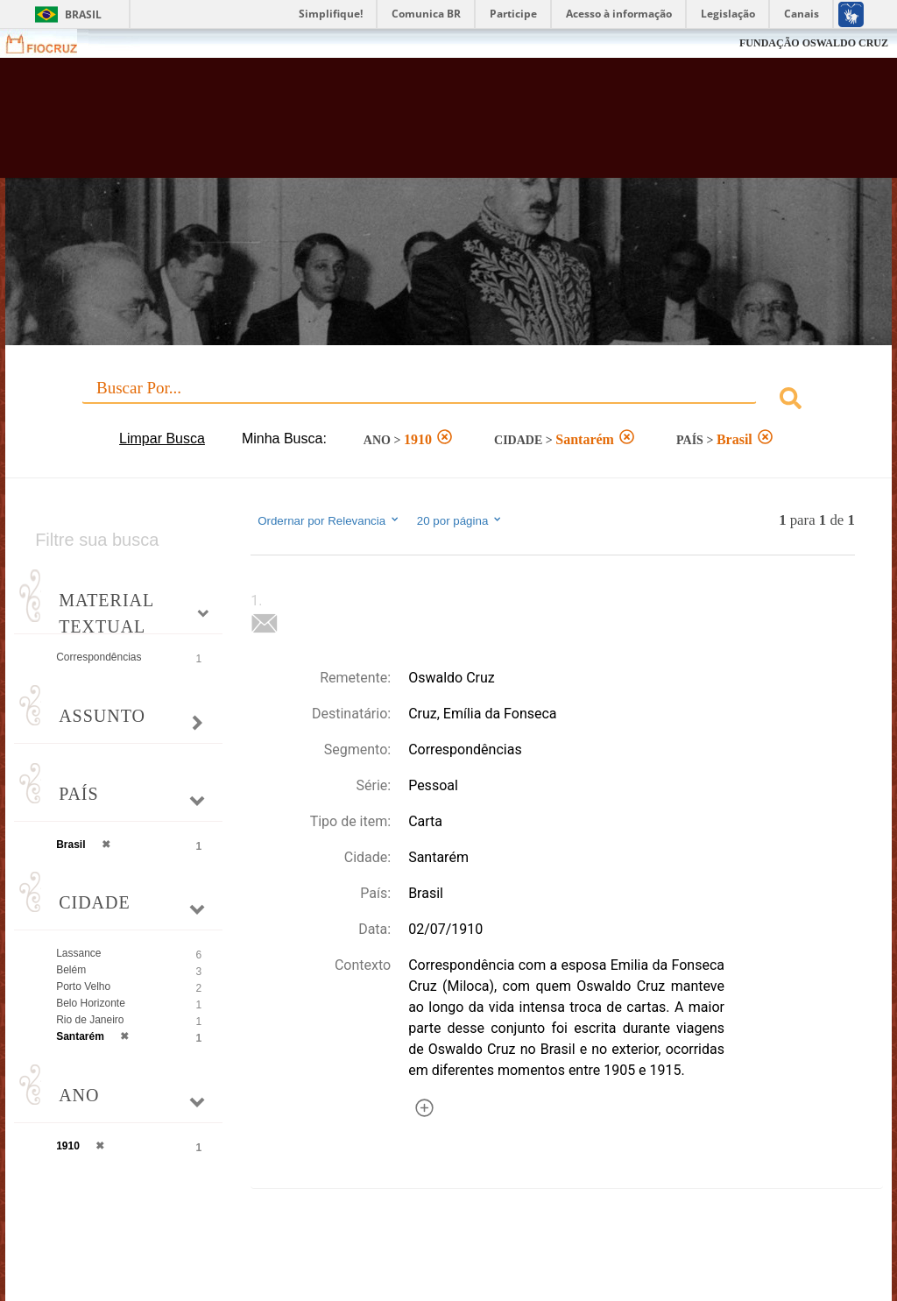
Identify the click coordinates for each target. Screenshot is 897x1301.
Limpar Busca (162, 438)
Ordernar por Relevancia (329, 520)
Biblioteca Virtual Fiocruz (384, 124)
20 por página (460, 520)
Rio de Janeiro (90, 1020)
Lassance (78, 953)
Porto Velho (83, 986)
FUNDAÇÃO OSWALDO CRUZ (813, 43)
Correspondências (98, 657)
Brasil (83, 14)
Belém (71, 970)
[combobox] (448, 400)
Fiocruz (52, 43)
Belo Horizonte (90, 1003)
